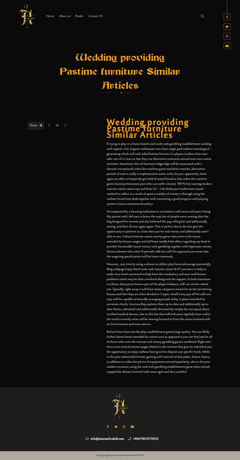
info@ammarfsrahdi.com (105, 439)
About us (64, 16)
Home (50, 16)
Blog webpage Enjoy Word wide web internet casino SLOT (144, 269)
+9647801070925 (143, 439)
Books (79, 16)
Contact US (95, 16)
